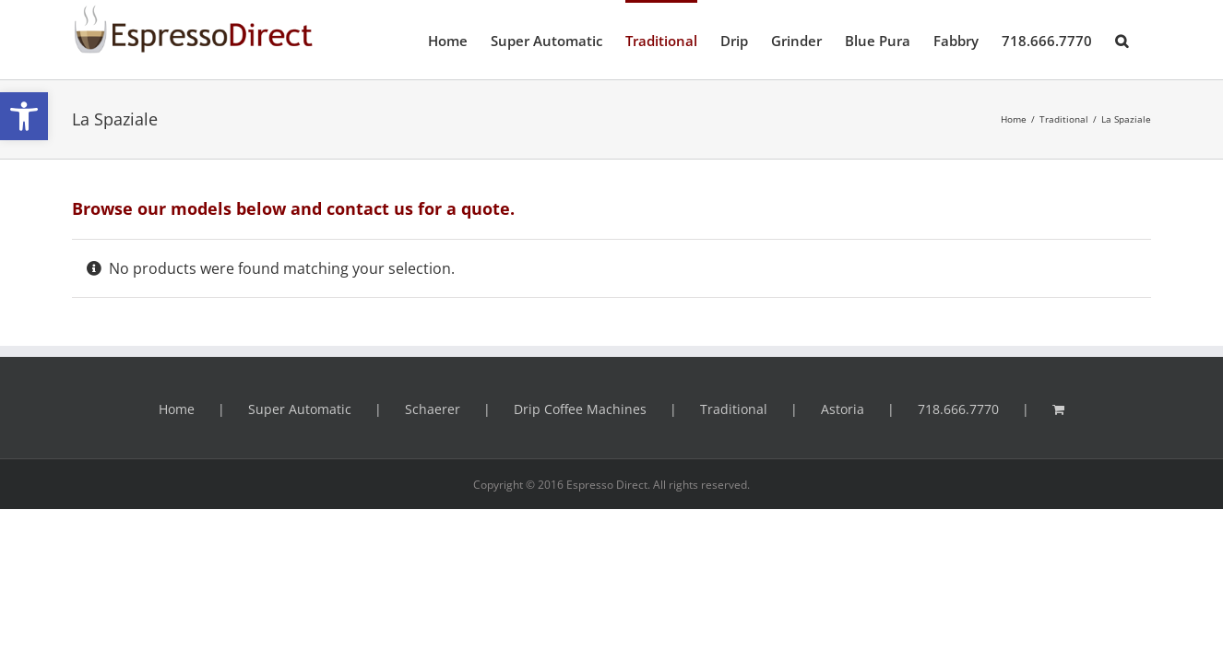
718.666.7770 (958, 409)
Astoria (842, 409)
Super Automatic (299, 409)
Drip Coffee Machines (580, 409)
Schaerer (432, 409)
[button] (24, 116)
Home (177, 409)
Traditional (733, 409)
